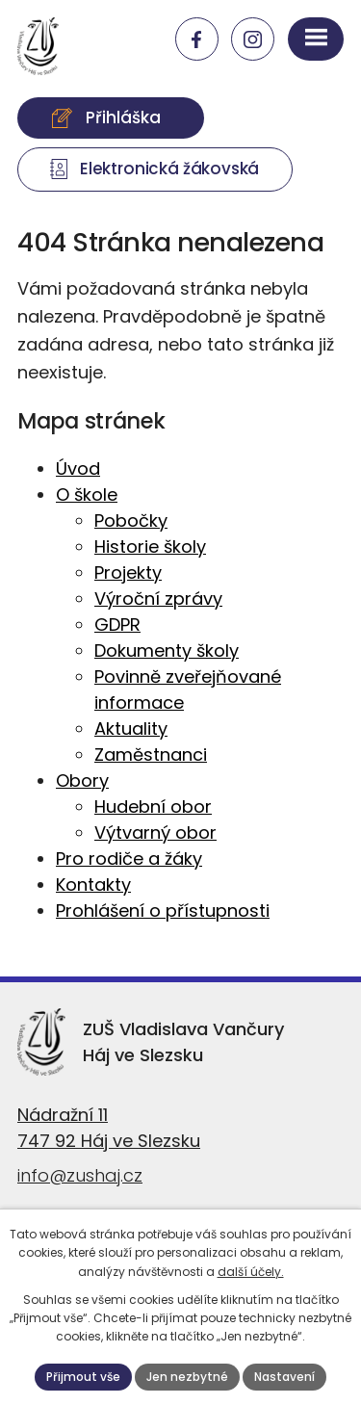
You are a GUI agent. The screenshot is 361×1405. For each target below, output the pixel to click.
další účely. (251, 1271)
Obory (82, 780)
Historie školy (150, 546)
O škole (86, 494)
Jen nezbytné (187, 1376)
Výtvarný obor (155, 832)
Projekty (128, 572)
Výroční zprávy (158, 598)
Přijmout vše (83, 1376)
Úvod (78, 468)
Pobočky (131, 520)
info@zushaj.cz (79, 1175)
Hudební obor (153, 806)
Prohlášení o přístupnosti (163, 910)
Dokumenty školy (166, 650)
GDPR (117, 624)
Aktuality (131, 728)
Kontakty (93, 884)
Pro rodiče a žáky (129, 858)
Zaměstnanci (150, 754)
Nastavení (284, 1376)
